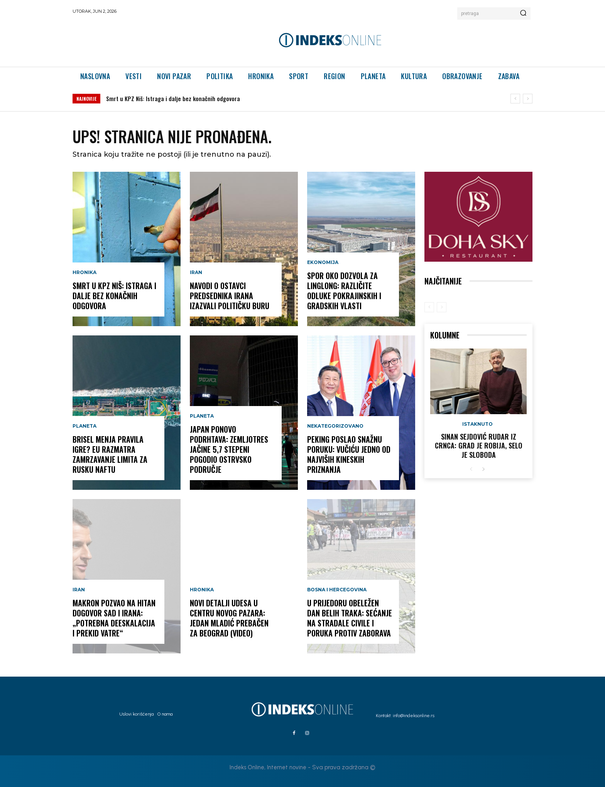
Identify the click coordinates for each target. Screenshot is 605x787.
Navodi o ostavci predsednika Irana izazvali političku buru (229, 295)
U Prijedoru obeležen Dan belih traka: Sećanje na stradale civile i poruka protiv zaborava (349, 618)
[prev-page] (429, 307)
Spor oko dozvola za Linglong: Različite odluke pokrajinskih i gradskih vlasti (344, 290)
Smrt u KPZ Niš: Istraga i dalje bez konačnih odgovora (173, 98)
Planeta (84, 426)
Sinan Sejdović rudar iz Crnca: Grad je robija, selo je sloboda (478, 446)
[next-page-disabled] (441, 307)
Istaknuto (477, 424)
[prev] (515, 98)
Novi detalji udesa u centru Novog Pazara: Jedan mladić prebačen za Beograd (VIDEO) (229, 618)
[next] (527, 98)
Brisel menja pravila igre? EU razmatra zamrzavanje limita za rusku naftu (110, 454)
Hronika (84, 272)
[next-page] (483, 469)
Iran (79, 589)
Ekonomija (322, 262)
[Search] (523, 13)
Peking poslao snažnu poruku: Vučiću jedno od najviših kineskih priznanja (348, 454)
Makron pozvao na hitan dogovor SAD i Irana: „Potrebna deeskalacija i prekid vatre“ (114, 618)
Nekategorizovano (335, 426)
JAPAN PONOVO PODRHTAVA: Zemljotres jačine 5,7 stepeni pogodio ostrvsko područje (229, 449)
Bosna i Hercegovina (337, 589)
